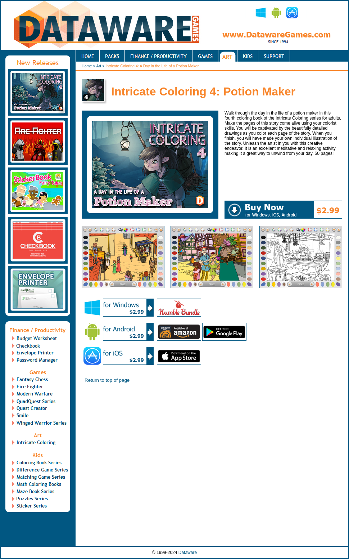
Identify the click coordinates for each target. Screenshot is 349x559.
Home (87, 66)
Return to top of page (107, 380)
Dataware (187, 552)
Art (98, 66)
